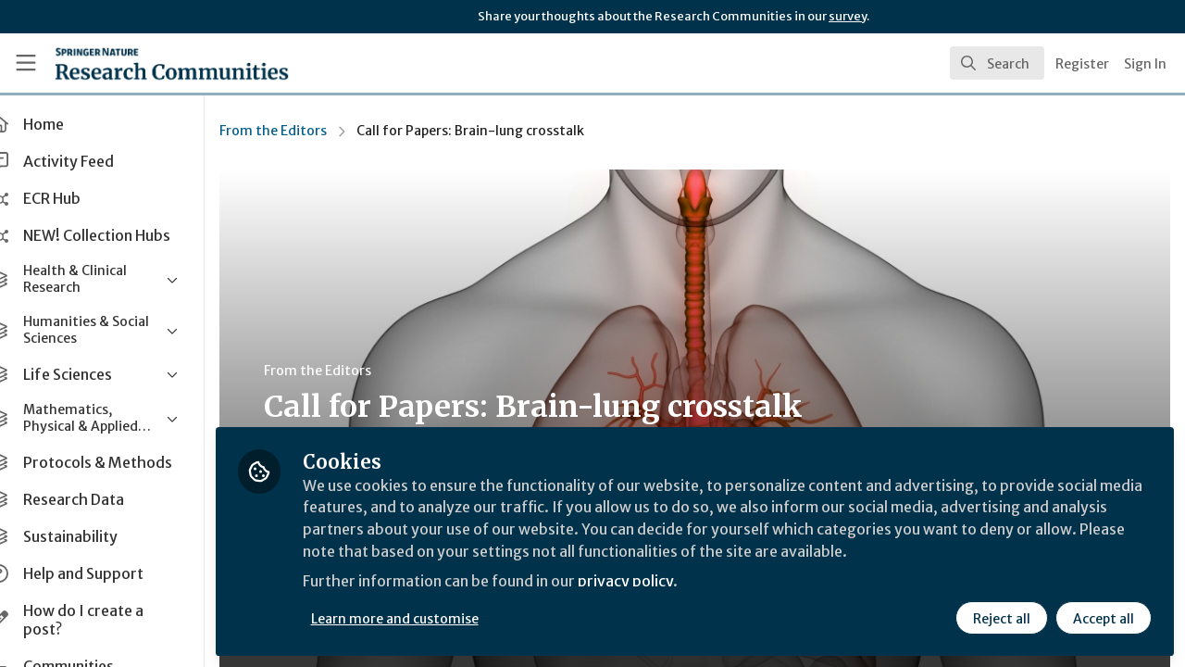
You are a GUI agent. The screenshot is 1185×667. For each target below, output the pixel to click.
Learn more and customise (427, 618)
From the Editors (305, 130)
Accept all (1103, 618)
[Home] (145, 63)
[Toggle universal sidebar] (26, 63)
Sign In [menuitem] (1145, 64)
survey (848, 16)
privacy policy (659, 582)
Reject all (1001, 618)
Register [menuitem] (1082, 64)
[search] (997, 63)
